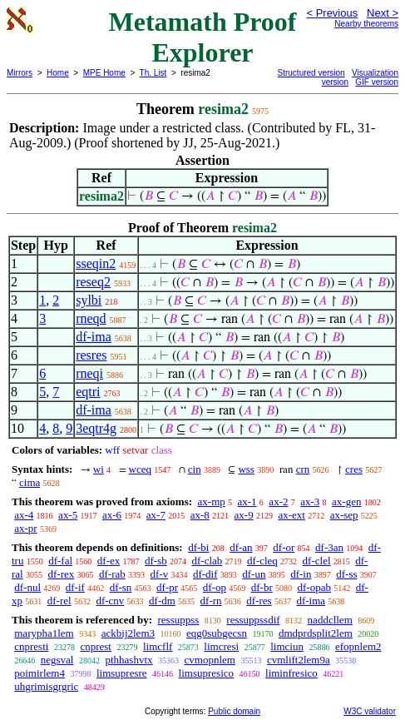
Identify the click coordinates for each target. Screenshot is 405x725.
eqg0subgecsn (216, 633)
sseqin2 (96, 263)
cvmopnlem (210, 659)
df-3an (329, 547)
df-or (283, 547)
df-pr (167, 587)
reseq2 (93, 282)
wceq (140, 469)
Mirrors (19, 72)
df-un (253, 574)
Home (58, 72)
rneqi (89, 373)
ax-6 (111, 515)
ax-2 (278, 501)
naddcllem (330, 619)
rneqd (91, 318)
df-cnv (110, 600)
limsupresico (206, 673)
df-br (262, 587)
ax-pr (25, 528)
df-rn (211, 600)
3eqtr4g (96, 428)
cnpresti (31, 646)
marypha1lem (43, 633)
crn (303, 469)
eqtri (88, 392)
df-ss (346, 574)
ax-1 (247, 501)
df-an (241, 547)
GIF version (376, 82)
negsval (57, 659)
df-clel (317, 560)
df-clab (206, 560)
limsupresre (121, 673)
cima (29, 482)
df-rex (60, 574)
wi (98, 469)
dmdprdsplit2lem (316, 633)
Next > (382, 13)
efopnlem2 (358, 646)
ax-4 (23, 515)
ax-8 (200, 515)
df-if (75, 587)
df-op (214, 587)
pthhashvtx (128, 659)
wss (246, 469)
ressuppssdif (252, 619)
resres (91, 355)
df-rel (59, 600)
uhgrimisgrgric (46, 686)
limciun (287, 646)
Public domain (234, 711)
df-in (300, 574)
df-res (258, 600)
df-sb (156, 560)
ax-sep (344, 515)
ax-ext (291, 515)
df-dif (205, 574)
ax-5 (67, 515)
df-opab (314, 587)
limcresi (221, 646)
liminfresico (291, 673)
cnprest (95, 646)
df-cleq (262, 560)
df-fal (60, 560)
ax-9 (244, 515)
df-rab (112, 574)
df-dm (162, 600)
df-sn (121, 587)
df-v (160, 574)
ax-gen (346, 501)
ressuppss (178, 619)
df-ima (93, 337)
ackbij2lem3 (128, 633)
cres (354, 469)
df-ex (108, 560)
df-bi (198, 547)
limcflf (157, 646)
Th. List (153, 72)
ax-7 (155, 515)
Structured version (311, 72)
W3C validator (369, 711)
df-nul (27, 587)
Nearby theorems (366, 23)
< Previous (332, 13)
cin (194, 469)
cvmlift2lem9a (298, 659)
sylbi (88, 300)
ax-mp (211, 501)
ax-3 (309, 501)
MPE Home (104, 72)
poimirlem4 (39, 673)
